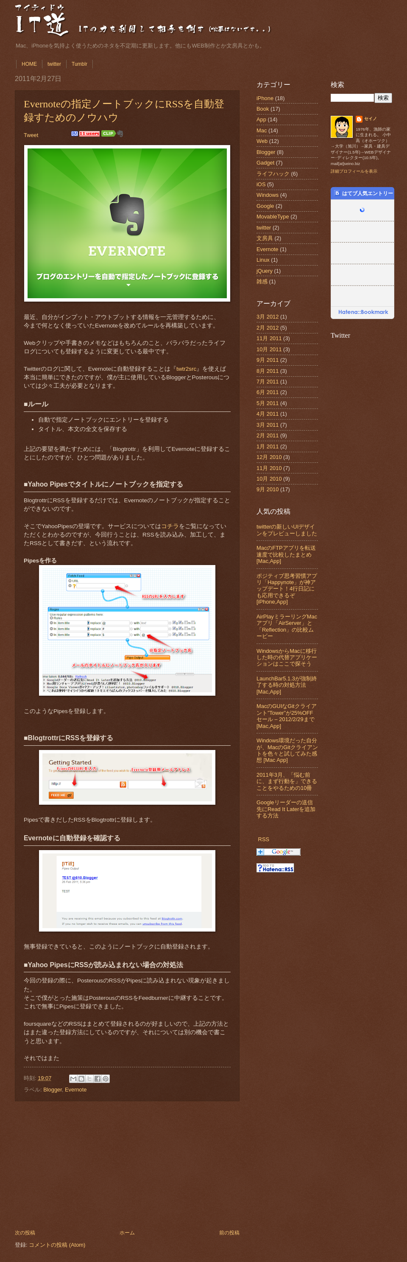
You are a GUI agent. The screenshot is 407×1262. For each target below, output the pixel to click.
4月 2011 (267, 414)
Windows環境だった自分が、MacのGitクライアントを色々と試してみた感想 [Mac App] (287, 750)
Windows (267, 195)
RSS (263, 839)
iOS (260, 184)
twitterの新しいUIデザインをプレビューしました (286, 529)
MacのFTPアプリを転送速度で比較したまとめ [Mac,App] (286, 554)
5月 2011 (267, 403)
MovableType (272, 216)
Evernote (76, 1089)
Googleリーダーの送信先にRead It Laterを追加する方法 (285, 809)
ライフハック (273, 174)
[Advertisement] (127, 1165)
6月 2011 (267, 392)
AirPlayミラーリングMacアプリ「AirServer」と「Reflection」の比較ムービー (286, 626)
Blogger (52, 1089)
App (261, 119)
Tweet (31, 135)
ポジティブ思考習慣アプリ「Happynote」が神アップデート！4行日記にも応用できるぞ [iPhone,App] (286, 589)
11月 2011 (269, 338)
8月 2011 (267, 371)
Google (265, 206)
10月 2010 (269, 479)
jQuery (264, 271)
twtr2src (186, 369)
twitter (54, 64)
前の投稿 (229, 1233)
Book (262, 109)
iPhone (264, 98)
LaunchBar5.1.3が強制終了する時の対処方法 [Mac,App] (286, 685)
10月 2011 (269, 349)
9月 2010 (267, 489)
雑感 (262, 281)
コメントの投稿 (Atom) (57, 1245)
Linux (263, 260)
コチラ (170, 526)
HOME (29, 64)
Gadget (265, 162)
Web (262, 141)
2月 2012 (267, 328)
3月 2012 (267, 316)
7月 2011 (267, 381)
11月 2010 (269, 468)
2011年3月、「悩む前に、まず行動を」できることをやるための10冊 (286, 781)
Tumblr (79, 64)
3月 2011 (267, 425)
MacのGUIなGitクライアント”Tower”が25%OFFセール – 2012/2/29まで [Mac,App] (286, 716)
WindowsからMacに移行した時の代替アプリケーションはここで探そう (286, 657)
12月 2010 (269, 457)
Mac (261, 130)
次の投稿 (25, 1233)
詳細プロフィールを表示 (354, 171)
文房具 (264, 238)
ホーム (127, 1233)
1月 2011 (267, 446)
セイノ (370, 118)
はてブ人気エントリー (363, 193)
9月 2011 (267, 360)
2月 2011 (267, 435)
